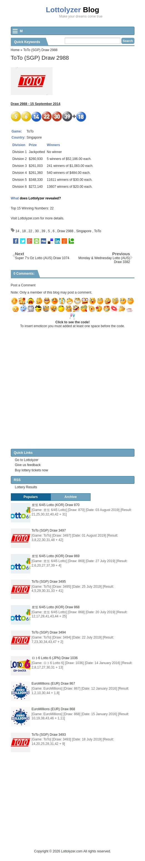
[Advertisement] (78, 810)
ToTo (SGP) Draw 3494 (49, 632)
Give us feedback (28, 465)
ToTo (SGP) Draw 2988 (40, 58)
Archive (70, 497)
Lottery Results (26, 487)
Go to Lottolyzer (27, 460)
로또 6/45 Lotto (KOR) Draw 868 (56, 607)
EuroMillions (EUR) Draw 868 (53, 709)
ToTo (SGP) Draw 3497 (49, 530)
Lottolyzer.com (28, 218)
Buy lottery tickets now (31, 470)
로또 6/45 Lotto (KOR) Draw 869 (56, 556)
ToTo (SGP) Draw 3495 (49, 582)
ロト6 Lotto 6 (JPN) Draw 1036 (55, 658)
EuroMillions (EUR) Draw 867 (53, 683)
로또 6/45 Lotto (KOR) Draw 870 (56, 505)
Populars (31, 497)
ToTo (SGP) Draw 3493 (49, 735)
